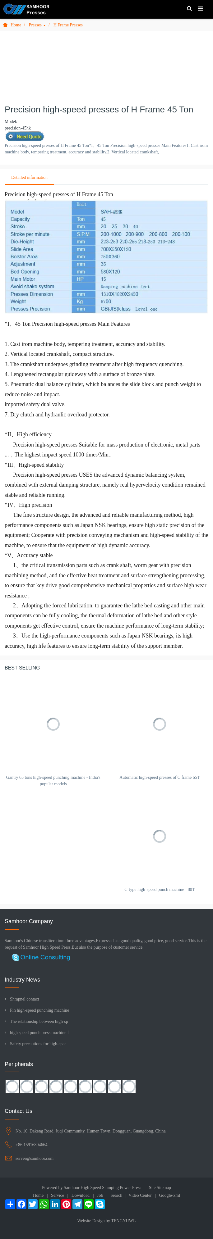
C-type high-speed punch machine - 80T (159, 889)
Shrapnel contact (24, 999)
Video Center (139, 1195)
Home (12, 25)
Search (116, 1195)
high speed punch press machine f (39, 1032)
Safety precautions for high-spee (38, 1044)
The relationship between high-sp (39, 1021)
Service (57, 1195)
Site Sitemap (160, 1187)
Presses (37, 25)
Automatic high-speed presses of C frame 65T (159, 777)
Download (81, 1195)
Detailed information (29, 177)
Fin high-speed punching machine (39, 1010)
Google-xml (169, 1195)
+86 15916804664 (31, 1144)
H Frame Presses (68, 25)
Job (100, 1195)
